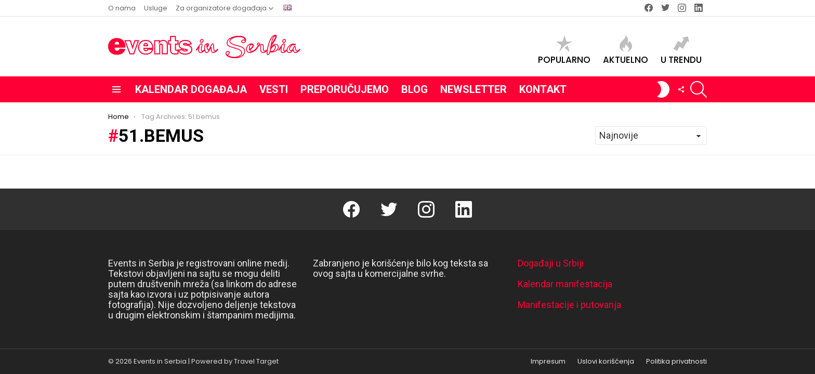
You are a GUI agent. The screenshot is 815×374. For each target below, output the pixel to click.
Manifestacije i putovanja (569, 304)
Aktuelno (625, 50)
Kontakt (543, 89)
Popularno (564, 50)
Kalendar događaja (191, 89)
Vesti (273, 89)
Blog (414, 89)
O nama (122, 8)
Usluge (155, 8)
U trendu (681, 50)
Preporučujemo (344, 89)
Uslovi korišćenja (605, 361)
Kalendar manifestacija (565, 283)
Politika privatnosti (676, 361)
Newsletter (473, 89)
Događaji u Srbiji (551, 263)
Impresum (548, 361)
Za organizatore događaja (221, 8)
